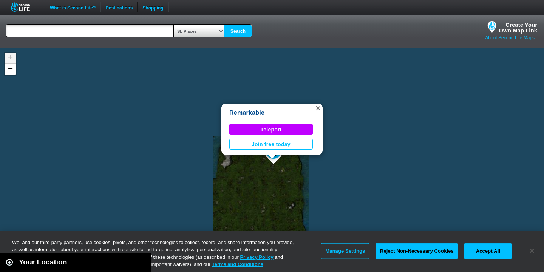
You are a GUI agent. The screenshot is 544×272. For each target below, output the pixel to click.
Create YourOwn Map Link (518, 28)
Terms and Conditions (237, 264)
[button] (318, 108)
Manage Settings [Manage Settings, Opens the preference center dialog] (345, 251)
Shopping (152, 7)
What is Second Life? (73, 7)
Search (238, 31)
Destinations (119, 7)
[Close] (532, 251)
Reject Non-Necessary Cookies (417, 251)
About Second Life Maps (510, 37)
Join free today (271, 144)
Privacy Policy (256, 257)
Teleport (271, 130)
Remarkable (246, 113)
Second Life (25, 7)
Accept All (488, 251)
